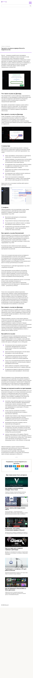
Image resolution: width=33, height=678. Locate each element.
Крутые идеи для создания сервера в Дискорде (14, 619)
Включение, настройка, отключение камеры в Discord (14, 599)
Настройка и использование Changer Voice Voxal (14, 559)
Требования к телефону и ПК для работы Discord (15, 640)
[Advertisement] (16, 28)
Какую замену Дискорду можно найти (15, 579)
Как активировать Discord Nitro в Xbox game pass (15, 659)
